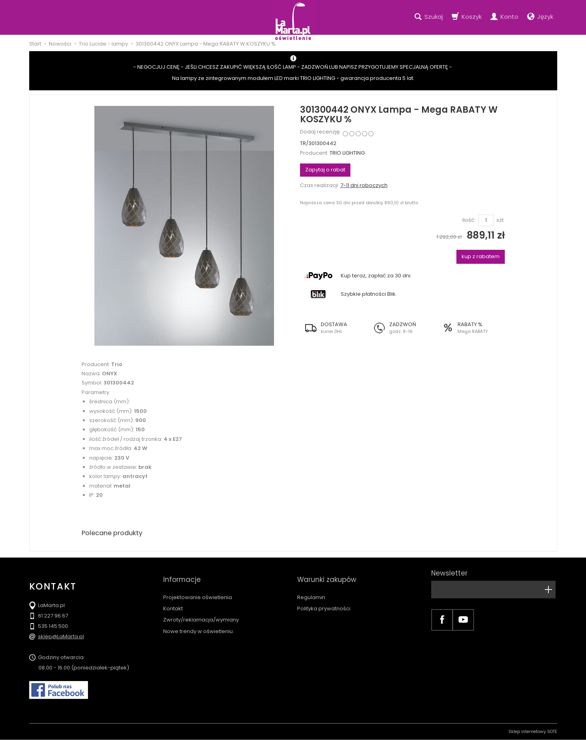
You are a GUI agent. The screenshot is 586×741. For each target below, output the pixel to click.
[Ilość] (486, 220)
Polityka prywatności (323, 598)
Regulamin (311, 587)
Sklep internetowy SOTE (532, 733)
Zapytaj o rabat (325, 169)
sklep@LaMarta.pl (61, 637)
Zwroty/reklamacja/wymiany (201, 610)
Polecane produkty (115, 533)
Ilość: (469, 220)
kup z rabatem (481, 256)
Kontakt (173, 598)
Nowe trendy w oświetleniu (198, 621)
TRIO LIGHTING (347, 153)
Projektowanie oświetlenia (197, 587)
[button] (334, 328)
